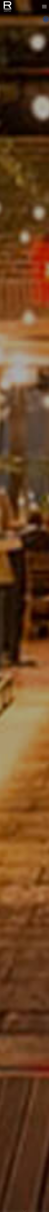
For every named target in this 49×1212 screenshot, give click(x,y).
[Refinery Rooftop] (20, 6)
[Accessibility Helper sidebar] (46, 19)
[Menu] (43, 6)
